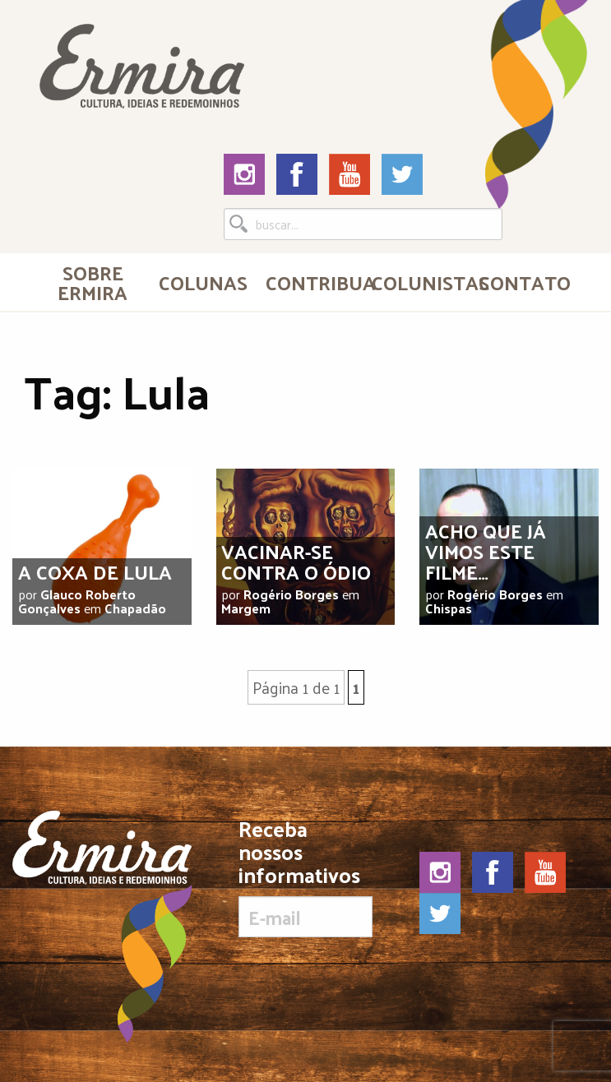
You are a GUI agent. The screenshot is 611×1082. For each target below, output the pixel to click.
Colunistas (418, 282)
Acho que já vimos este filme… (485, 551)
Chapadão (135, 608)
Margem (246, 608)
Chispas (448, 608)
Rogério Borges (291, 594)
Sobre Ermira (92, 282)
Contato (525, 282)
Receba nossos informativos (305, 877)
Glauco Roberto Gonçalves (77, 601)
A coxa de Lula (95, 571)
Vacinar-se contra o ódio (296, 561)
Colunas (203, 282)
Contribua (312, 282)
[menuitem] (92, 282)
